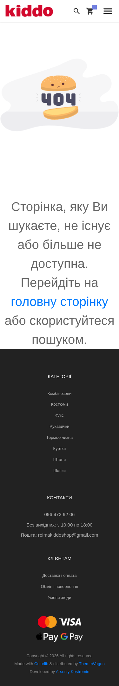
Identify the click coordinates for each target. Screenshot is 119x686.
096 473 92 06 (59, 514)
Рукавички (59, 426)
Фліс (59, 415)
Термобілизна (59, 437)
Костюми (59, 404)
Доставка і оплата (60, 575)
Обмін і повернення (59, 586)
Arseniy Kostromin (72, 671)
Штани (59, 459)
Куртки (59, 448)
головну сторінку (59, 302)
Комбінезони (60, 393)
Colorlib (41, 663)
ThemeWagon (92, 663)
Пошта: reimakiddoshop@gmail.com (59, 535)
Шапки (59, 470)
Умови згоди (59, 597)
